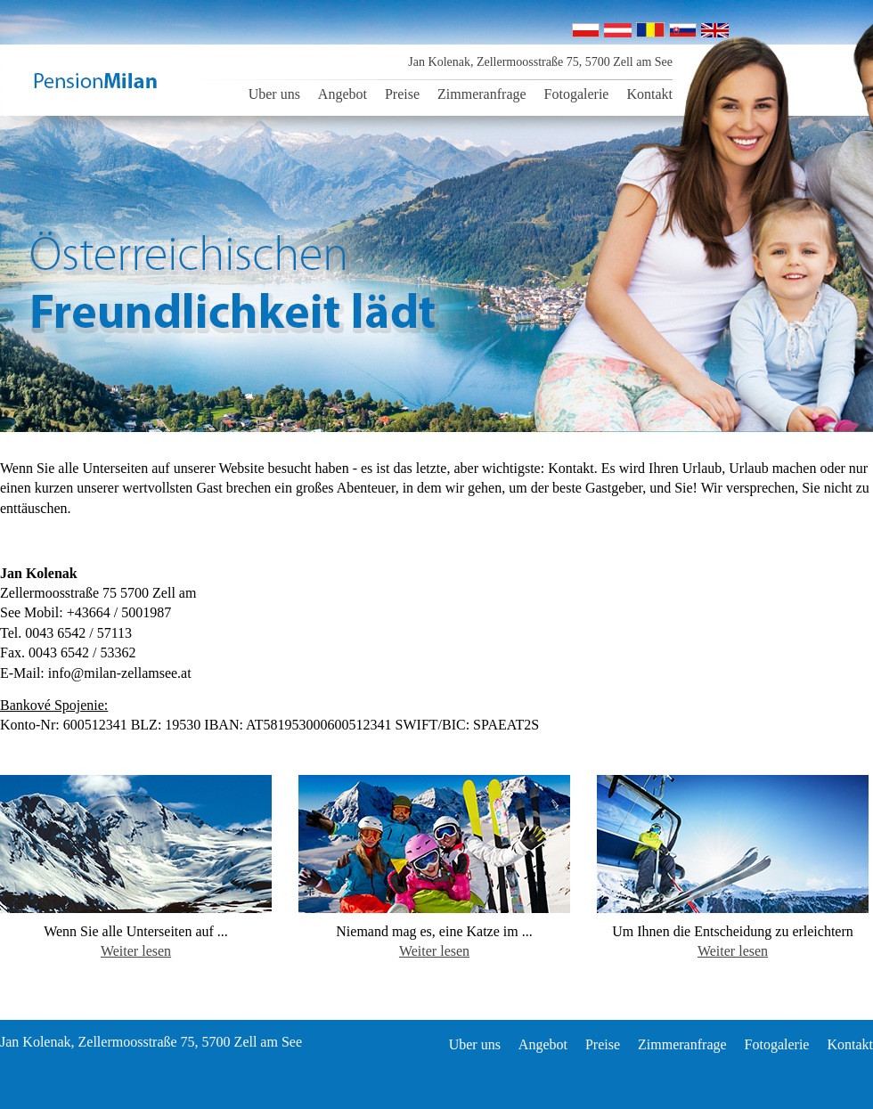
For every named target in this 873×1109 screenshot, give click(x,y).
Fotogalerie (576, 94)
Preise (402, 94)
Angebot (342, 94)
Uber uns (274, 94)
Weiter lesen (136, 950)
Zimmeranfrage (481, 94)
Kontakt (649, 94)
